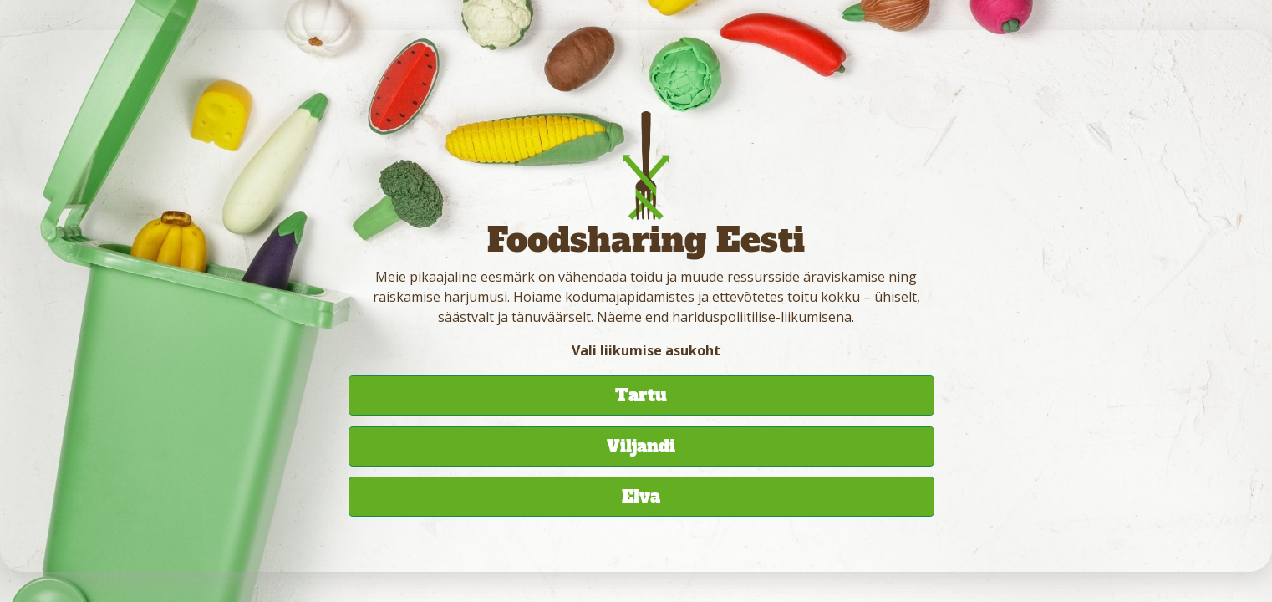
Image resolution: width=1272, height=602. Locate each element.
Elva (641, 496)
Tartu (641, 395)
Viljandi (641, 446)
